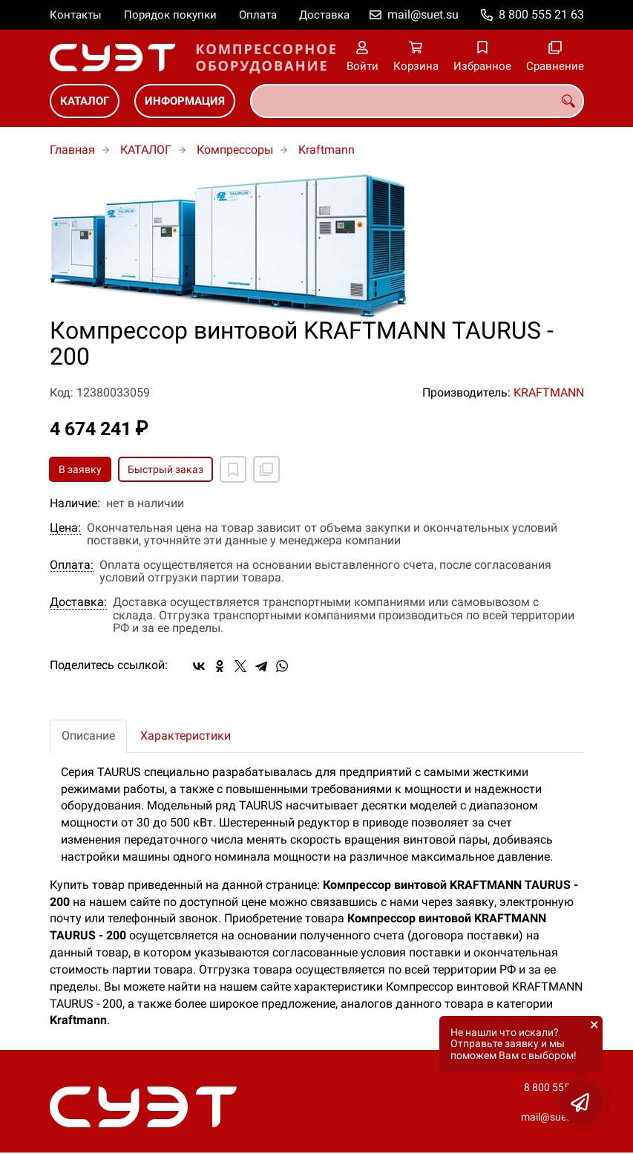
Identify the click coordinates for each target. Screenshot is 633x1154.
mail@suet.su (423, 14)
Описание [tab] (88, 735)
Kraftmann (326, 150)
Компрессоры (235, 150)
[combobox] (417, 101)
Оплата (258, 15)
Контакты (76, 15)
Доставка (324, 15)
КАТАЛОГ (84, 101)
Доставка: (78, 602)
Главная (72, 150)
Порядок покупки (170, 15)
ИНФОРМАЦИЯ (185, 101)
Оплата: (72, 565)
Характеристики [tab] (185, 735)
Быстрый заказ (165, 469)
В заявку (80, 469)
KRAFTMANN (549, 392)
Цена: (65, 528)
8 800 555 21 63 (541, 14)
